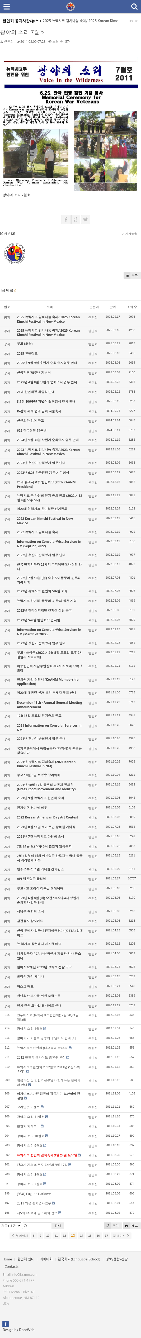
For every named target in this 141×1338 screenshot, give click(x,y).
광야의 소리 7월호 (22, 32)
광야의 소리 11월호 (30, 1117)
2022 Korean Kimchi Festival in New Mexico (45, 520)
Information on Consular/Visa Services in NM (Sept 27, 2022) (49, 543)
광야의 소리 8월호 (30, 1174)
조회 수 (132, 307)
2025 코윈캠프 (27, 353)
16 (98, 1235)
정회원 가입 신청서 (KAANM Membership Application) (48, 681)
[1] (74, 1038)
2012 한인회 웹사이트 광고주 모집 (41, 1057)
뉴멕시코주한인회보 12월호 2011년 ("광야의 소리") (48, 1069)
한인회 (8, 41)
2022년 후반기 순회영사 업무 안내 (41, 555)
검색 (58, 1225)
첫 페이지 (20, 1235)
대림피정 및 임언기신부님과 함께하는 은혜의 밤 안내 (48, 1082)
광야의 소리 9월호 (30, 1145)
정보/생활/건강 (117, 1259)
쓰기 (111, 1225)
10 (47, 1235)
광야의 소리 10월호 (30, 1136)
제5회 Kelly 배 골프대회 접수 (37, 1213)
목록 (131, 275)
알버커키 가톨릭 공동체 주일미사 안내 (44, 1038)
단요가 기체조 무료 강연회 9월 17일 (42, 1165)
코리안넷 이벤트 (28, 1107)
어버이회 (46, 1259)
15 (89, 1235)
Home (7, 1259)
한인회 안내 (25, 1259)
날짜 (113, 307)
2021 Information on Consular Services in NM (49, 727)
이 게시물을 (129, 234)
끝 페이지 (121, 1235)
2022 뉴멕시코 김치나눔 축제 (37, 532)
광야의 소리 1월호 (30, 1028)
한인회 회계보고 (28, 1126)
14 (81, 1235)
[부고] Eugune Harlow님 (34, 1194)
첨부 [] (7, 233)
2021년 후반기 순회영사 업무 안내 (41, 738)
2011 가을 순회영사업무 (34, 1203)
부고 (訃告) (24, 343)
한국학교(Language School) (79, 1259)
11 (56, 1235)
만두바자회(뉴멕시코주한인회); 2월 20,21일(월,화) (48, 1017)
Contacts (11, 1266)
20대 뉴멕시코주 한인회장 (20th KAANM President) (46, 484)
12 (64, 1235)
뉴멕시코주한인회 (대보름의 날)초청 (42, 1048)
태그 (130, 1225)
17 (106, 1235)
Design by (18, 1330)
